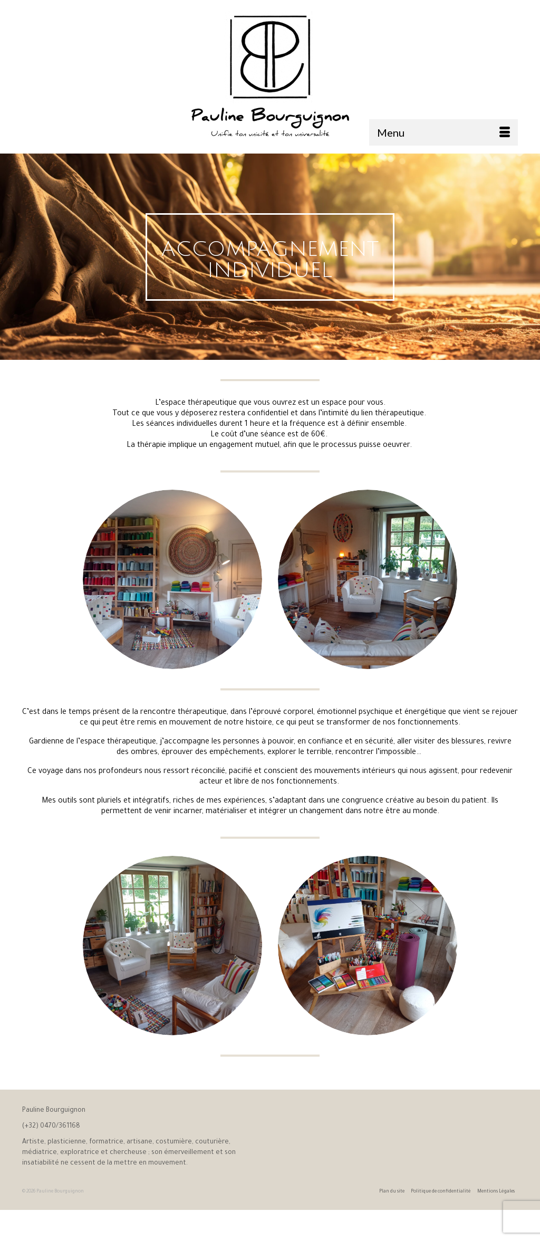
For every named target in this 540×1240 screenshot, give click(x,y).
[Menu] (443, 132)
